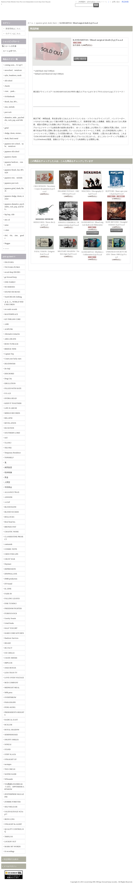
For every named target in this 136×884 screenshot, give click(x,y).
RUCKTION (9, 428)
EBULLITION (10, 383)
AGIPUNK (9, 329)
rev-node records (11, 309)
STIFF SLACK (10, 754)
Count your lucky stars (13, 359)
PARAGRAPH (10, 702)
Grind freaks (9, 623)
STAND (8, 749)
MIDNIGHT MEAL (12, 687)
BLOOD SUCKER (12, 512)
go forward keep (11, 277)
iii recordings (9, 851)
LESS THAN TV (11, 673)
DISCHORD (9, 374)
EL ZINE (8, 589)
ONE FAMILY (10, 282)
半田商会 (8, 487)
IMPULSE (8, 663)
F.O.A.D (8, 393)
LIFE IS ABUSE (11, 408)
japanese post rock (11, 183)
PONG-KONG (10, 707)
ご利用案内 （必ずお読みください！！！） (93, 2)
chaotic (7, 86)
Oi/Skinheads (10, 96)
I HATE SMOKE (11, 658)
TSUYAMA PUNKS (12, 267)
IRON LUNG (10, 819)
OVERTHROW (10, 697)
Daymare (8, 564)
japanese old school (12, 151)
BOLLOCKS (9, 517)
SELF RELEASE (11, 807)
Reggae (7, 243)
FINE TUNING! (11, 603)
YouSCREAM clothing (13, 297)
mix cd (7, 220)
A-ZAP (7, 502)
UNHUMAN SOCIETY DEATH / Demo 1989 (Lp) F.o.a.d (116, 254)
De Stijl (7, 369)
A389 (7, 324)
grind (7, 128)
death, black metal (11, 138)
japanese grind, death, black (46, 23)
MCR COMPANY (11, 682)
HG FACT (8, 648)
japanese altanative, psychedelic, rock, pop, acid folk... (14, 206)
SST (6, 438)
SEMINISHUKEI (11, 735)
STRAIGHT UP (10, 759)
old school (8, 81)
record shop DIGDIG (12, 272)
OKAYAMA (9, 262)
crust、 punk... (10, 91)
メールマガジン (10, 866)
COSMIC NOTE (11, 549)
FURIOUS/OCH (11, 613)
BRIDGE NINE (10, 349)
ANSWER (8, 497)
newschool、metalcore (13, 70)
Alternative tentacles (12, 334)
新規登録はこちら (13, 29)
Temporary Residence (13, 453)
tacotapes (8, 764)
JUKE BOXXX (10, 668)
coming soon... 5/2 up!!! (14, 65)
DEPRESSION (10, 569)
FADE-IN (8, 594)
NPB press (8, 692)
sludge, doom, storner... (13, 133)
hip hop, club (9, 214)
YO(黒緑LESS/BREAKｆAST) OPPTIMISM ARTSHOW (14, 786)
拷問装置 (8, 467)
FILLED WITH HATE (13, 388)
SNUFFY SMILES (12, 740)
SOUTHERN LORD (12, 433)
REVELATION (10, 423)
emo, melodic (10, 107)
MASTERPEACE (11, 314)
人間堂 (7, 482)
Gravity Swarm (10, 618)
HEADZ (8, 643)
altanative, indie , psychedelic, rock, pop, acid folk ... (14, 120)
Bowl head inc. (10, 522)
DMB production (11, 579)
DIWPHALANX (11, 574)
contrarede (8, 544)
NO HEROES (10, 287)
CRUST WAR (10, 559)
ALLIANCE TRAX (12, 492)
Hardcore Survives (11, 638)
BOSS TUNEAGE (11, 344)
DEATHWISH (10, 364)
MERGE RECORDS (12, 413)
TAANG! (8, 443)
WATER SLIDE (10, 774)
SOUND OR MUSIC (12, 292)
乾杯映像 (8, 472)
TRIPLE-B (9, 837)
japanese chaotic (11, 157)
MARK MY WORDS (13, 846)
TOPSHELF (9, 457)
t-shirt (7, 230)
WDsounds (9, 779)
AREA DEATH (10, 339)
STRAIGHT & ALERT (13, 824)
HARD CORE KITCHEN (14, 633)
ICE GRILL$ (9, 653)
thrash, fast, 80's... (11, 102)
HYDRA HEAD (11, 398)
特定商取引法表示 (11, 859)
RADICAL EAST (11, 720)
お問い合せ (116, 2)
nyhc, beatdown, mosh (13, 75)
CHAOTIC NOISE (12, 532)
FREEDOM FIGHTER (13, 608)
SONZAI (8, 744)
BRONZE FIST (10, 527)
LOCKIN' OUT (10, 841)
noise (7, 225)
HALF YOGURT (11, 628)
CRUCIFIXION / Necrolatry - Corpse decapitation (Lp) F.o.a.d (44, 189)
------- (7, 249)
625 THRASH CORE (13, 319)
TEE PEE (8, 448)
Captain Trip (9, 354)
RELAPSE (9, 418)
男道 (6, 477)
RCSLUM (8, 725)
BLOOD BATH (10, 507)
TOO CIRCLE (10, 769)
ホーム (30, 23)
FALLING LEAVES (12, 598)
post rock (8, 112)
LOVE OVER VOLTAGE (14, 678)
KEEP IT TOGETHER (13, 403)
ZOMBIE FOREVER (13, 802)
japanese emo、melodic (14, 178)
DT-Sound (8, 584)
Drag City (8, 379)
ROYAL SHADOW (12, 730)
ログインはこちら (13, 33)
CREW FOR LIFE (11, 554)
